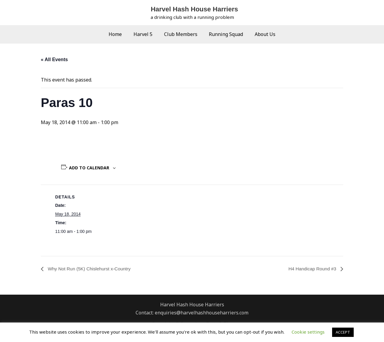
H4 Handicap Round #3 (312, 268)
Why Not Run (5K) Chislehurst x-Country (90, 268)
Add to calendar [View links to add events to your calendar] (89, 167)
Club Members (180, 34)
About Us (261, 34)
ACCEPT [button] (343, 332)
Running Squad (224, 34)
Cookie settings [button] (308, 332)
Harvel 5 (145, 34)
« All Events (54, 59)
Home (119, 34)
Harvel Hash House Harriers (194, 9)
